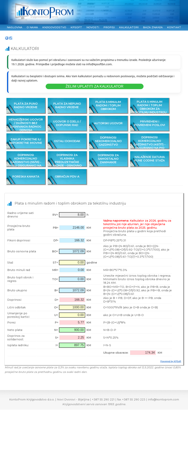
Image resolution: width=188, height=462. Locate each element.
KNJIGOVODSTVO (54, 27)
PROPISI (109, 27)
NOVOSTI (92, 27)
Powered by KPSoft (170, 361)
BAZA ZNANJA (153, 27)
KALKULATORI (129, 27)
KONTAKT (174, 27)
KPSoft (76, 27)
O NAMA (32, 27)
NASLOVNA (14, 27)
